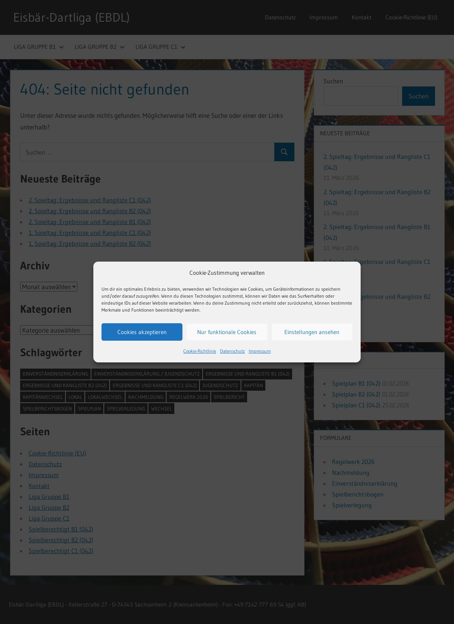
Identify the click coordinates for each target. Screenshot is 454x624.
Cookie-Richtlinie (199, 351)
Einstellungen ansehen (311, 332)
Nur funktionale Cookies (226, 332)
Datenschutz (232, 351)
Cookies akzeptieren (142, 332)
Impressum (260, 351)
